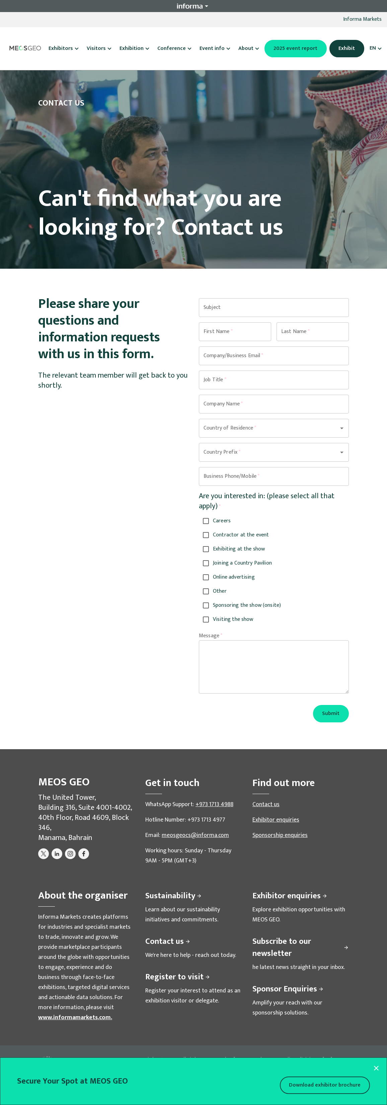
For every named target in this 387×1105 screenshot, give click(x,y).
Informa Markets (362, 19)
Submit (330, 713)
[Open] (341, 428)
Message (210, 636)
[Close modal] (376, 1068)
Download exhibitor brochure (325, 1085)
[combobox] (264, 428)
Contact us (266, 804)
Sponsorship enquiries (280, 835)
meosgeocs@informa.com (195, 835)
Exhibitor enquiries (275, 820)
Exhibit (346, 48)
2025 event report (295, 48)
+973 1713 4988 (214, 804)
